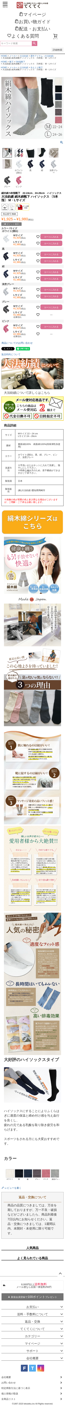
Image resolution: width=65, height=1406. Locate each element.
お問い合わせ (8, 1382)
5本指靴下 (20, 62)
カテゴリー (32, 1336)
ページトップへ (60, 1273)
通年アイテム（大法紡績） (42, 56)
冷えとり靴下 (36, 67)
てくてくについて (32, 1329)
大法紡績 (24, 56)
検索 (34, 43)
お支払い (32, 1307)
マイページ (32, 1343)
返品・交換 (32, 1321)
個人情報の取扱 (9, 1393)
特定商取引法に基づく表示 (15, 1388)
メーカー (13, 56)
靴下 (11, 62)
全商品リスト (8, 1399)
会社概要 (32, 1358)
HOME (4, 56)
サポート (32, 1351)
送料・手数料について (32, 1314)
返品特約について (11, 354)
